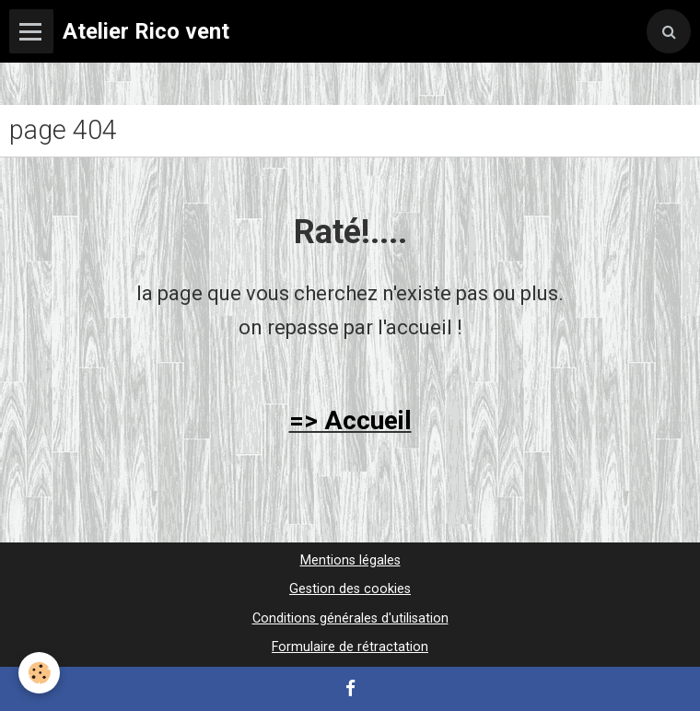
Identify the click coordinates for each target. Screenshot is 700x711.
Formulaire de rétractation (350, 647)
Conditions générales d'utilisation (350, 618)
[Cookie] (39, 673)
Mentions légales (350, 560)
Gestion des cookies (350, 589)
